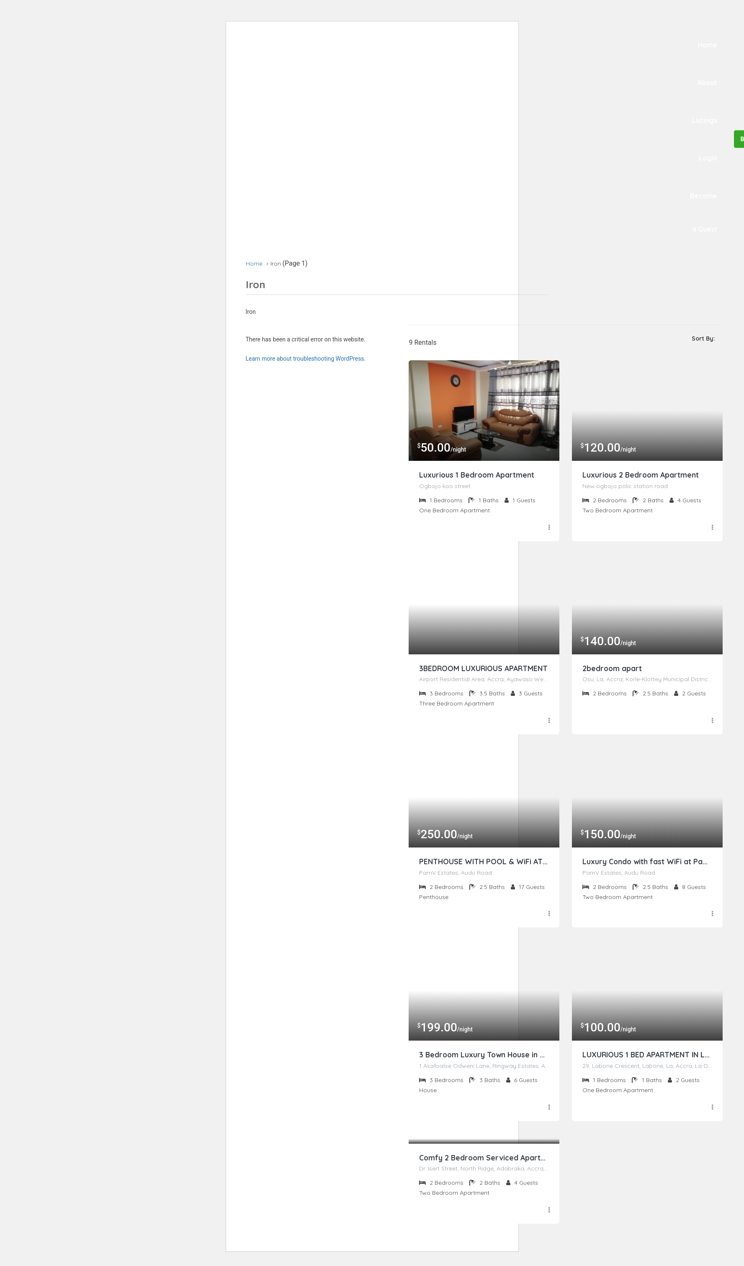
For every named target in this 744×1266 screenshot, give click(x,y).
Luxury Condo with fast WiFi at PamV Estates (647, 862)
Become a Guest (703, 212)
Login (708, 158)
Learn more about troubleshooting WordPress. (306, 358)
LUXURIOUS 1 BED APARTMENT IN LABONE (647, 1055)
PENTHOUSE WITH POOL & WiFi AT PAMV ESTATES (484, 862)
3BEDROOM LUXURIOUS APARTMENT (484, 668)
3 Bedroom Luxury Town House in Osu (484, 1055)
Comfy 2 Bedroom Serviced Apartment (484, 1158)
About (707, 82)
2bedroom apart (612, 668)
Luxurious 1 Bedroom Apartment (478, 475)
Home (707, 45)
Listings (704, 120)
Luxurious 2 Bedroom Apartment (641, 475)
